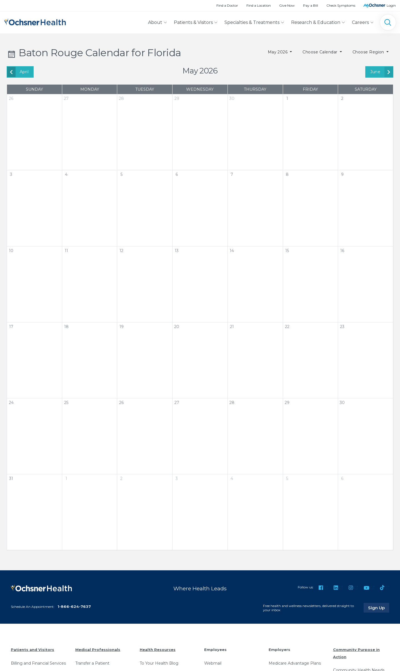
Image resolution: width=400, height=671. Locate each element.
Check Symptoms (340, 5)
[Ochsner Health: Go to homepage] (35, 21)
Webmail (212, 663)
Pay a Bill (310, 5)
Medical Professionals (97, 649)
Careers (360, 22)
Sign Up (378, 607)
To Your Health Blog (159, 663)
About (155, 22)
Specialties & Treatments (251, 22)
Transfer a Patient (92, 663)
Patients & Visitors (193, 22)
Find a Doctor (227, 5)
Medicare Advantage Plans (295, 663)
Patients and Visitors (32, 649)
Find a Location (258, 5)
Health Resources (158, 649)
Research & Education (315, 22)
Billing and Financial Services (38, 663)
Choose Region (369, 52)
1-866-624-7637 (74, 606)
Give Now (287, 5)
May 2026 (278, 52)
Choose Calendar (320, 52)
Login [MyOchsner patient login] (391, 5)
